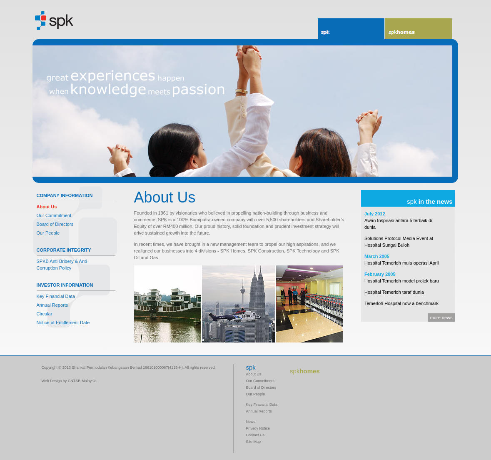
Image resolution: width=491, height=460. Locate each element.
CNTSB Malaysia (82, 381)
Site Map (253, 442)
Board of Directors (55, 224)
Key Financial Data (56, 296)
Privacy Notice (258, 428)
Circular (44, 313)
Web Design (52, 381)
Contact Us (255, 435)
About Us (47, 206)
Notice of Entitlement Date (63, 322)
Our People (48, 232)
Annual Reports (52, 305)
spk (324, 32)
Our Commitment (54, 215)
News (251, 422)
